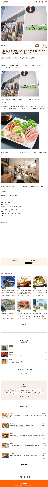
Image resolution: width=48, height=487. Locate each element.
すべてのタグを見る (24, 396)
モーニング (19, 295)
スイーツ (23, 295)
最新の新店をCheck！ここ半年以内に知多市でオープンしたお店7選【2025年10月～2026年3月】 (40, 315)
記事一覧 (24, 325)
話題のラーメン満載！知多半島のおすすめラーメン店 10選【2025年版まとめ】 (40, 292)
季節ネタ (9, 295)
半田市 (29, 318)
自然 (7, 295)
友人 (40, 390)
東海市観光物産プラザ (13, 348)
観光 (1, 295)
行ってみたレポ (22, 390)
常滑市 (13, 295)
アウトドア (4, 295)
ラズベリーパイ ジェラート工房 (15, 361)
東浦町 (44, 458)
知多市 (45, 318)
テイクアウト (22, 318)
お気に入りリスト (42, 2)
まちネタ (37, 295)
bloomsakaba (10, 215)
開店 (1, 318)
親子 (22, 392)
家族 (29, 390)
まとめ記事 (41, 295)
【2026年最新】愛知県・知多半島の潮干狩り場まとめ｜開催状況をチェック (8, 292)
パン (21, 295)
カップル (35, 390)
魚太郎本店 (11, 354)
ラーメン (34, 295)
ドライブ (27, 295)
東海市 (28, 295)
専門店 (27, 318)
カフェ (14, 390)
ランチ (8, 390)
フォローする (29, 262)
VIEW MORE (24, 373)
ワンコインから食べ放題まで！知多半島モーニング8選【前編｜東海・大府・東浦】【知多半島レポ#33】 (24, 292)
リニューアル (9, 392)
